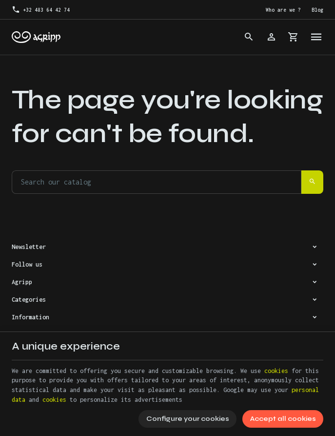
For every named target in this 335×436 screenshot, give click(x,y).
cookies (276, 370)
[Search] (249, 37)
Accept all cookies (283, 419)
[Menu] (316, 37)
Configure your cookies (187, 419)
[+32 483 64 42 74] (40, 10)
